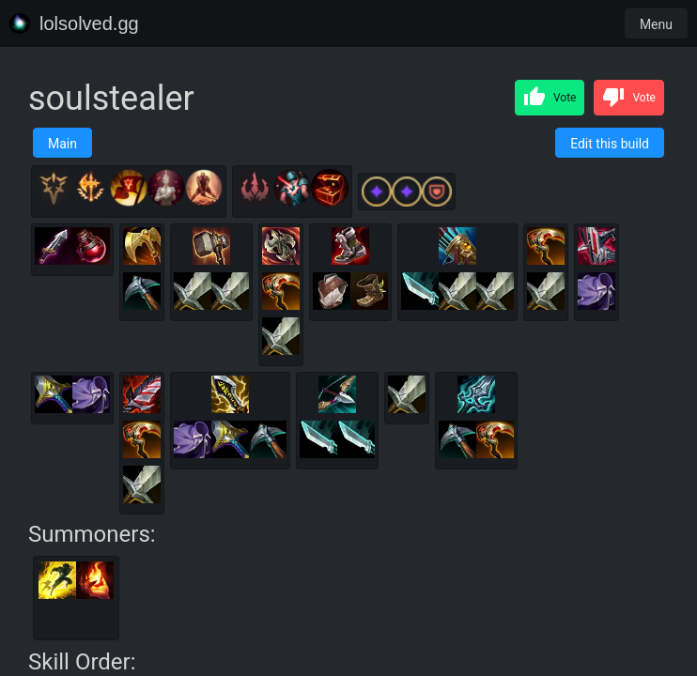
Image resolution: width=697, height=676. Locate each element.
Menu (656, 24)
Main (62, 143)
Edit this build (609, 143)
